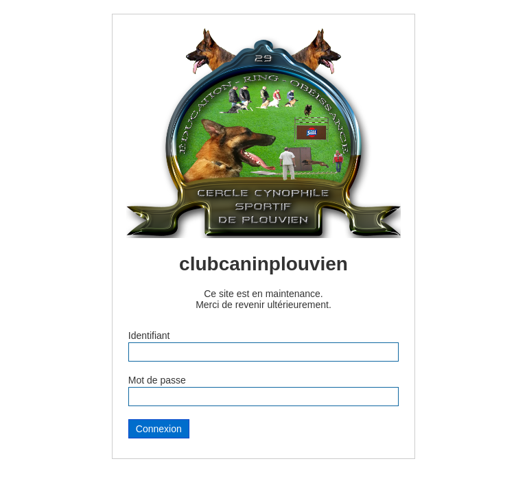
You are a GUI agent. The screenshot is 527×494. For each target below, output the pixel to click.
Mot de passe (157, 380)
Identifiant (149, 335)
